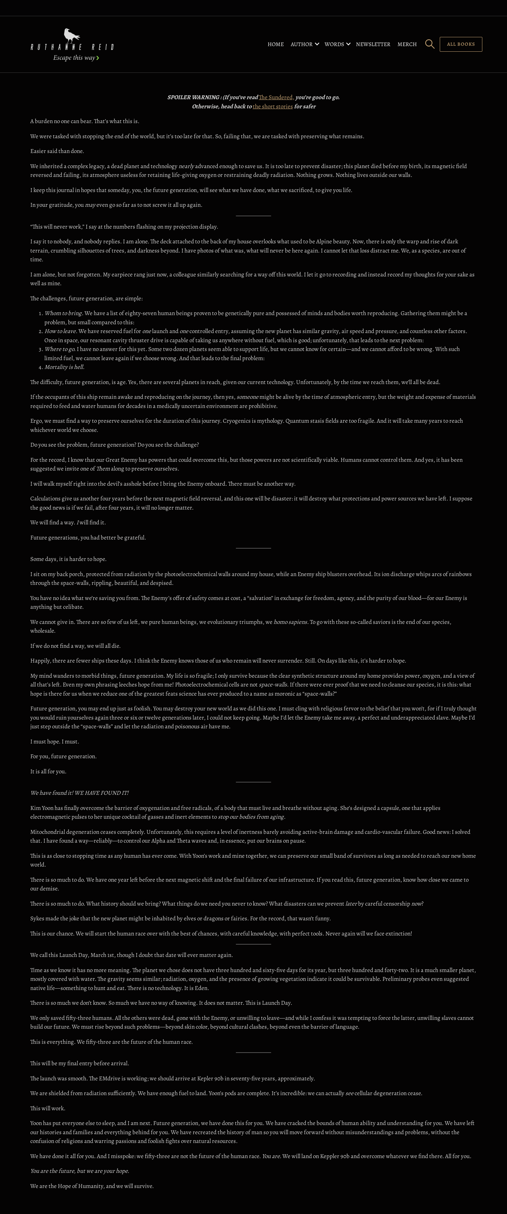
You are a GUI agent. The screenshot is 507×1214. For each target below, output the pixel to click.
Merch (407, 44)
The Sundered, (276, 97)
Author (302, 44)
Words (334, 44)
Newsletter (373, 44)
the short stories (273, 106)
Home (276, 44)
